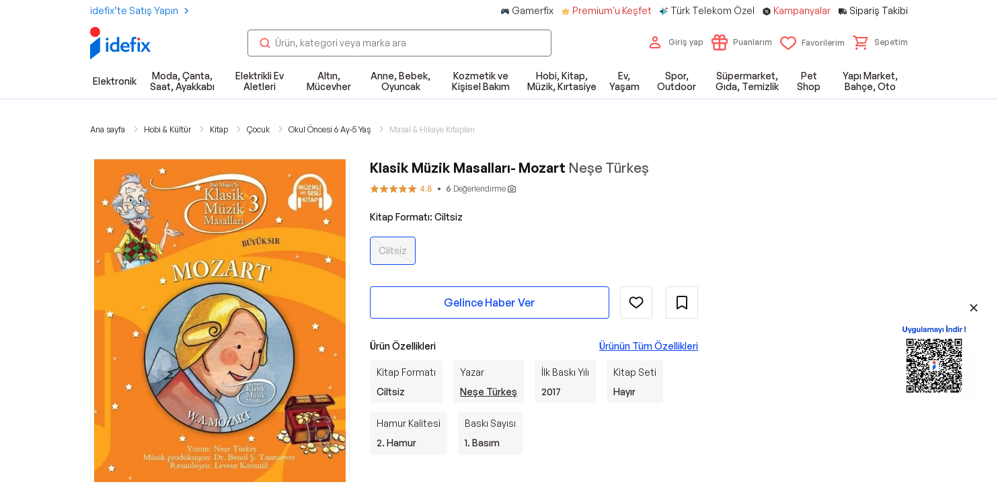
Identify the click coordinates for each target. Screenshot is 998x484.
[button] (880, 42)
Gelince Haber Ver (489, 302)
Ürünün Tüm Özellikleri (648, 346)
